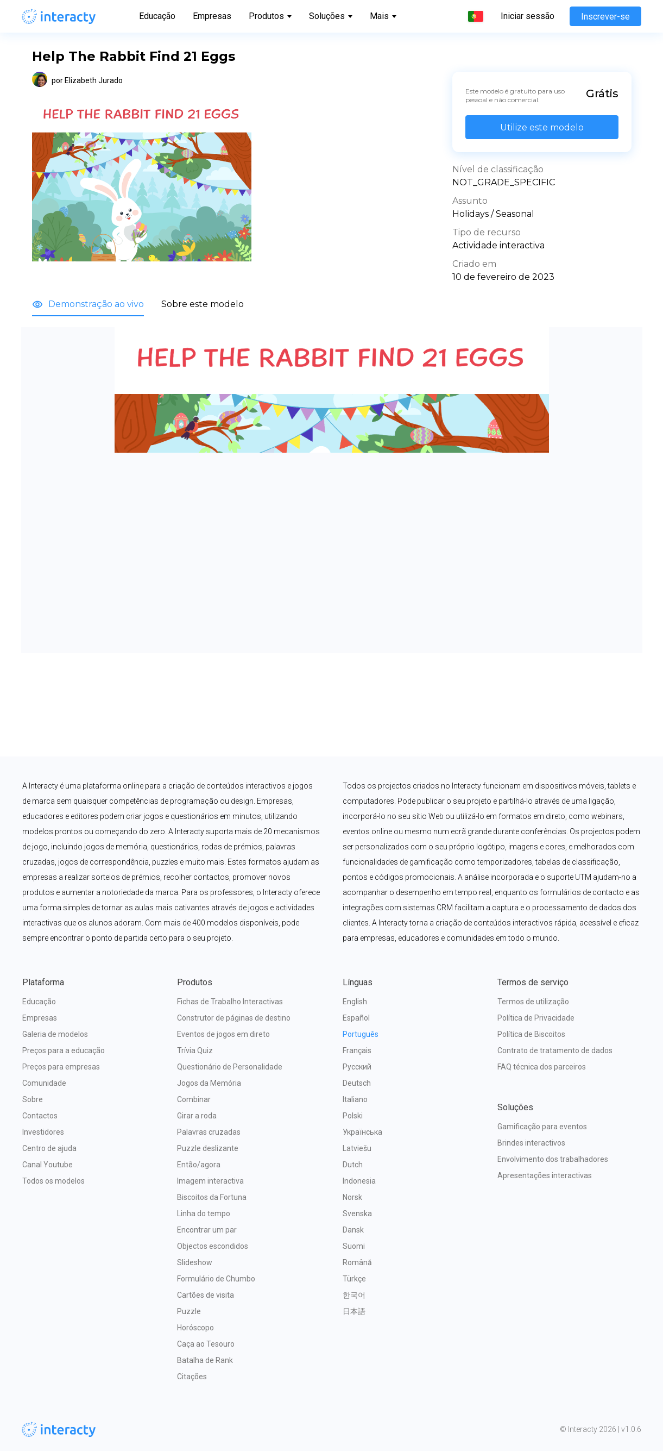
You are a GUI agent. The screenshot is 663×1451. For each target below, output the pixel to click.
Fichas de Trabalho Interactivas (230, 1001)
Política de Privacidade (535, 1018)
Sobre (32, 1099)
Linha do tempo (203, 1213)
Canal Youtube (47, 1164)
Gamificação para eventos (542, 1126)
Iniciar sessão (527, 16)
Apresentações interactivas (544, 1175)
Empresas (212, 16)
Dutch (353, 1164)
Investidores (43, 1132)
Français (357, 1050)
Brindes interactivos (531, 1143)
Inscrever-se (605, 16)
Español (356, 1018)
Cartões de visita (205, 1295)
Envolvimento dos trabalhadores (552, 1159)
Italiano (355, 1099)
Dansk (353, 1229)
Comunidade (44, 1083)
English (355, 1001)
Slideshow (194, 1262)
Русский (357, 1066)
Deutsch (357, 1083)
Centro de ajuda (49, 1148)
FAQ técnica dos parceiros (541, 1066)
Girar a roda (197, 1115)
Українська (362, 1132)
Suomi (354, 1246)
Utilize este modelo (542, 127)
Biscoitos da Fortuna (212, 1197)
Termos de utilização (533, 1001)
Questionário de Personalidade (229, 1066)
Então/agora (198, 1164)
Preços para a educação (63, 1050)
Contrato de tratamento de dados (555, 1050)
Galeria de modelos (55, 1034)
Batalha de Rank (205, 1360)
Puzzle (189, 1311)
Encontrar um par (207, 1229)
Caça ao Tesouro (206, 1344)
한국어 (354, 1295)
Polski (353, 1115)
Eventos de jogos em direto (223, 1034)
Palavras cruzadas (209, 1132)
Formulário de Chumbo (216, 1278)
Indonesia (359, 1181)
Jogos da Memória (209, 1083)
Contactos (40, 1115)
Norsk (352, 1197)
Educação (157, 16)
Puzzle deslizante (207, 1148)
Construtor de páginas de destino (234, 1018)
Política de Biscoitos (531, 1034)
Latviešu (357, 1148)
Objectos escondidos (212, 1246)
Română (357, 1262)
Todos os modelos (53, 1181)
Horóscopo (195, 1327)
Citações (192, 1376)
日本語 (354, 1311)
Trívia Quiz (195, 1050)
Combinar (194, 1099)
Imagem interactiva (210, 1181)
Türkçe (354, 1278)
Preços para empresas (61, 1066)
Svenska (357, 1213)
